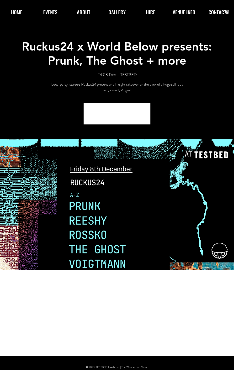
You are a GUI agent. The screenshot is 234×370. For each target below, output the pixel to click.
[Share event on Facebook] (18, 343)
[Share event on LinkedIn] (42, 343)
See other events (117, 116)
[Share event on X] (30, 343)
